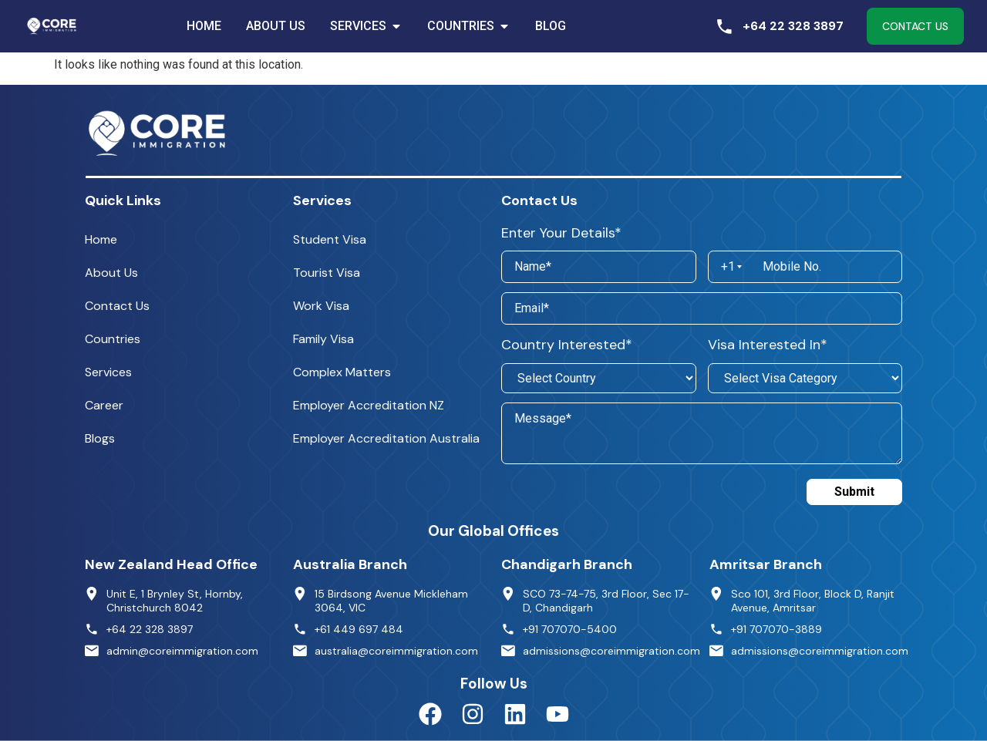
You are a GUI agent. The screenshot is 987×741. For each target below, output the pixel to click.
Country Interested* (566, 345)
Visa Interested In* (767, 345)
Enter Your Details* (561, 233)
